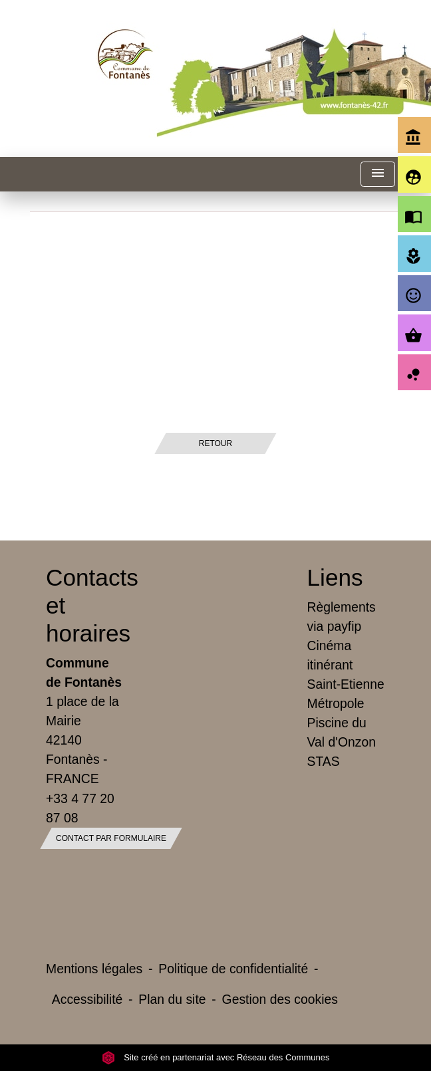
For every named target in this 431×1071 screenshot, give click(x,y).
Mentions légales (94, 968)
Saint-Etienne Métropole (345, 694)
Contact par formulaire (111, 838)
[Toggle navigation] (377, 174)
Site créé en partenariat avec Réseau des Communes (216, 1057)
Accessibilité (87, 999)
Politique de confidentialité (233, 968)
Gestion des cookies (280, 999)
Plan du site (172, 999)
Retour (215, 443)
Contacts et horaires (85, 605)
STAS (323, 761)
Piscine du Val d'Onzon (341, 732)
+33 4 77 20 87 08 (80, 808)
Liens (335, 577)
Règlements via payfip (341, 617)
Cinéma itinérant (330, 655)
